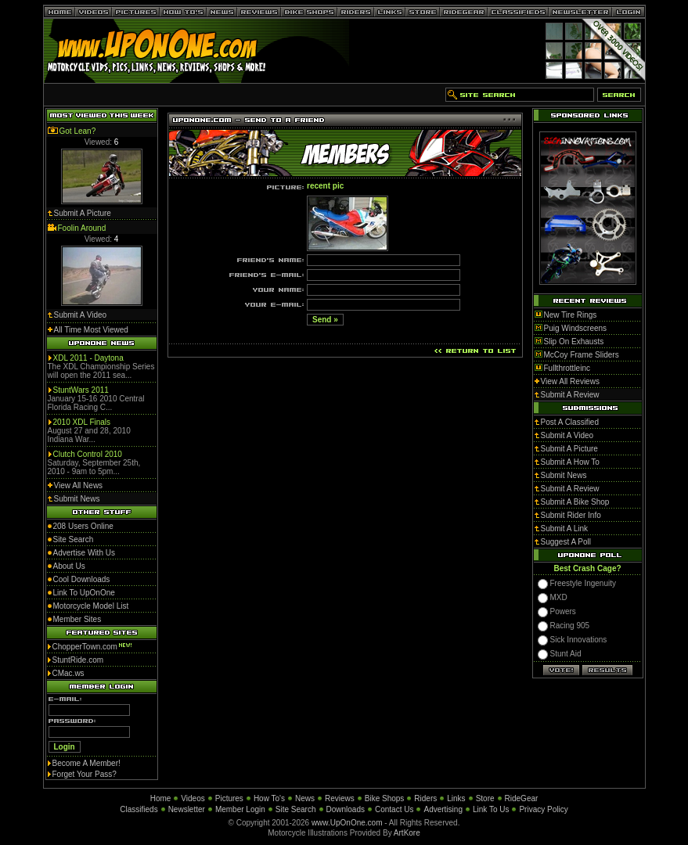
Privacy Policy (543, 809)
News (305, 798)
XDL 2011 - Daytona (88, 358)
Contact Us (394, 809)
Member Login (240, 809)
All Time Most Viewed (91, 329)
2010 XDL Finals (82, 422)
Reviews (340, 798)
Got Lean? (77, 131)
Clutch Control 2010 (87, 454)
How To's (269, 798)
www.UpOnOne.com (347, 822)
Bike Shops (385, 798)
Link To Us (491, 809)
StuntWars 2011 (81, 390)
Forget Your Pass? (84, 774)
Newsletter (186, 809)
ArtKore (407, 833)
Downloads (345, 809)
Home (160, 798)
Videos (192, 798)
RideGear (522, 798)
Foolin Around (82, 228)
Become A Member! (86, 763)
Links (456, 798)
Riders (425, 798)
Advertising (442, 809)
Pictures (229, 798)
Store (485, 798)
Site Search (296, 809)
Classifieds (138, 809)
